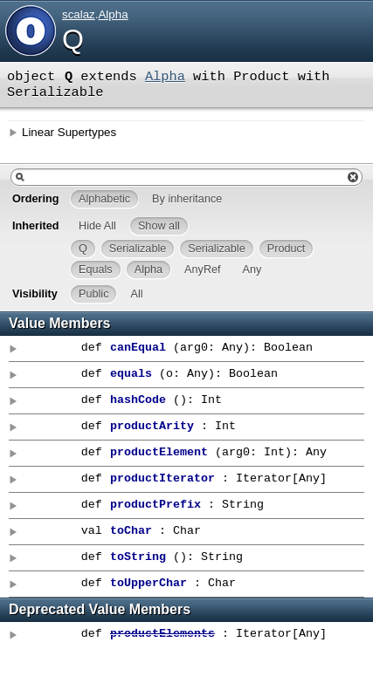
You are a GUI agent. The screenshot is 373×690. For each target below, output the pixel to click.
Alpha (113, 14)
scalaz (78, 14)
